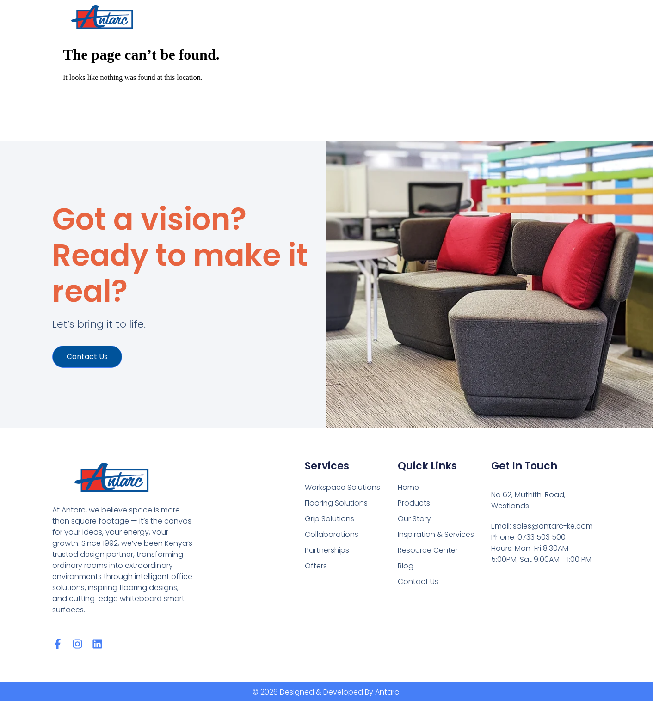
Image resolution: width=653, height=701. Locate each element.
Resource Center (428, 550)
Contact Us (418, 581)
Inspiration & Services (436, 534)
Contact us (87, 356)
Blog (405, 566)
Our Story (414, 518)
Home (408, 487)
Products (414, 503)
